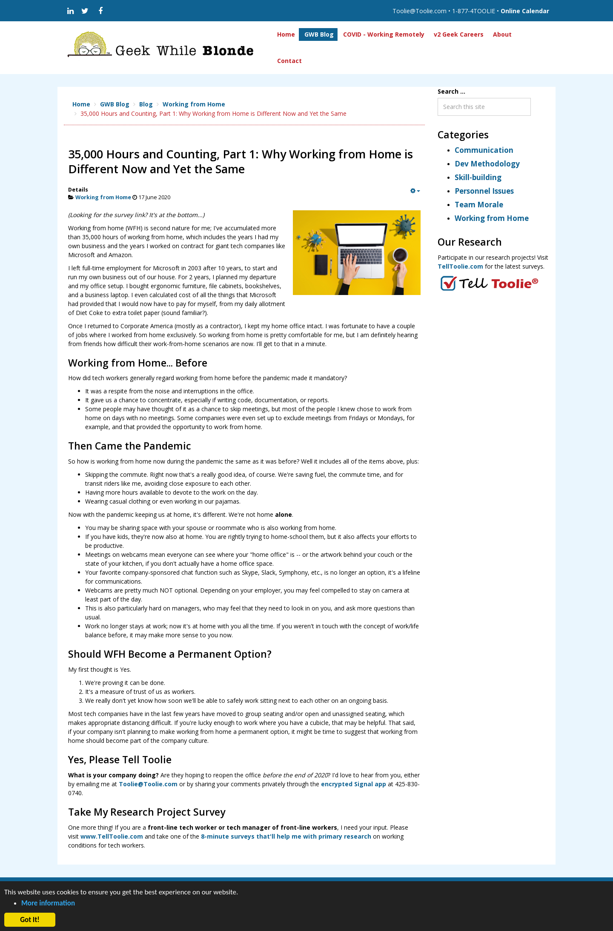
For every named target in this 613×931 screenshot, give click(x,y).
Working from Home (103, 197)
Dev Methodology (487, 164)
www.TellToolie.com (111, 836)
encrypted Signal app (353, 784)
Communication (484, 150)
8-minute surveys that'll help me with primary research (286, 836)
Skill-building (478, 177)
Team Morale (479, 204)
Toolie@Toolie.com (148, 784)
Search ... (451, 91)
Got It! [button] (30, 919)
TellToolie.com (460, 266)
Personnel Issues (484, 191)
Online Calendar (525, 11)
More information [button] (48, 903)
